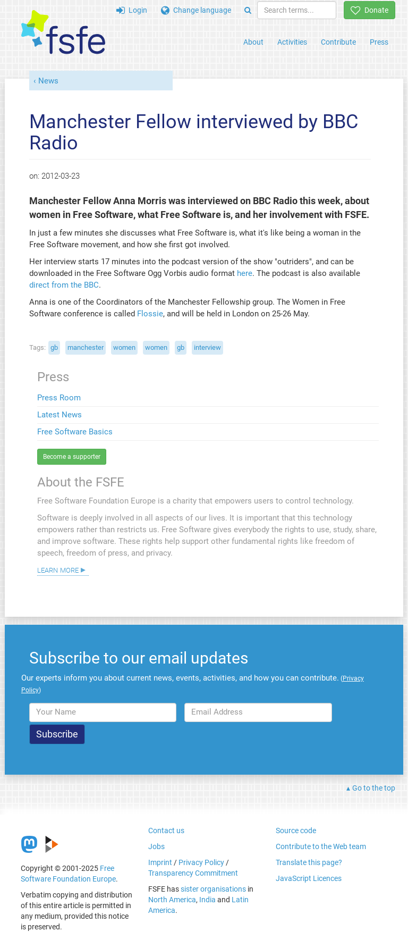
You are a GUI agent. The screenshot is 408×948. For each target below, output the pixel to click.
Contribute (338, 42)
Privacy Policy (201, 862)
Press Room (59, 397)
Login (131, 10)
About (253, 42)
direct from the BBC (64, 285)
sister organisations (213, 889)
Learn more (58, 569)
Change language (196, 10)
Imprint (160, 862)
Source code (296, 830)
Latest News (59, 415)
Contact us (166, 830)
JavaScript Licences (309, 878)
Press (379, 42)
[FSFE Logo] (63, 32)
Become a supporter (71, 456)
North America (172, 899)
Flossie (150, 313)
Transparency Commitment (193, 873)
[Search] (248, 10)
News (48, 81)
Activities (292, 42)
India (207, 899)
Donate (369, 10)
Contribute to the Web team (321, 846)
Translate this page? (309, 862)
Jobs (156, 846)
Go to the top (373, 788)
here (244, 273)
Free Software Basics (75, 432)
